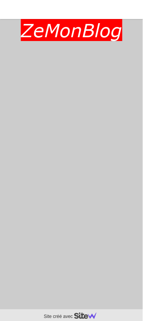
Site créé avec (73, 316)
